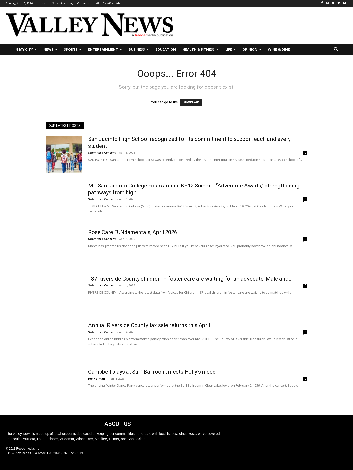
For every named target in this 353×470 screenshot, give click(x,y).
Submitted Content (102, 152)
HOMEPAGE (191, 102)
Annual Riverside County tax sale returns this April (149, 325)
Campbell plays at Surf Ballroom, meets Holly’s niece (151, 372)
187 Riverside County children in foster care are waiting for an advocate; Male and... (190, 279)
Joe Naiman (96, 378)
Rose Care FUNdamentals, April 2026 (132, 232)
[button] (336, 49)
